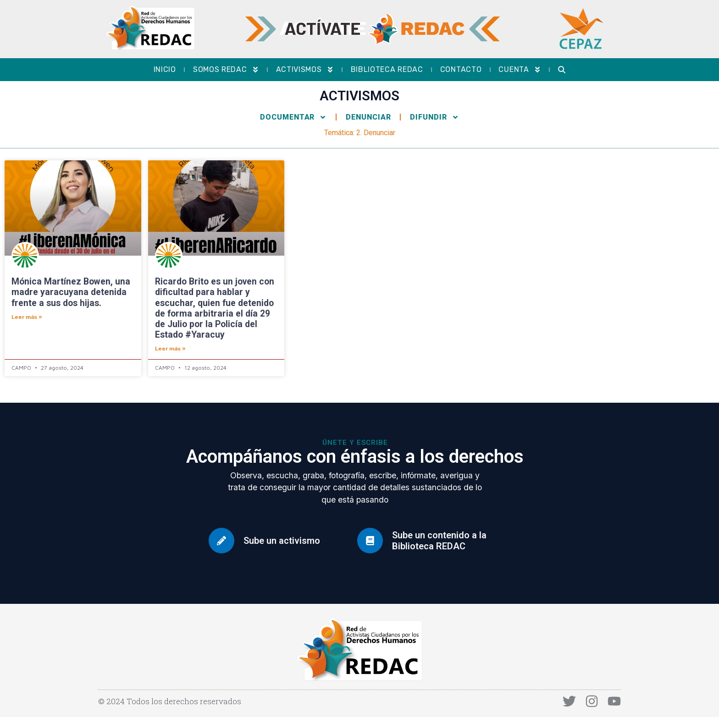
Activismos (305, 70)
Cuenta (519, 70)
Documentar (293, 117)
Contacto (461, 69)
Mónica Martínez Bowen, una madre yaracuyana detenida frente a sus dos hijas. (70, 292)
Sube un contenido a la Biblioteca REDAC (439, 541)
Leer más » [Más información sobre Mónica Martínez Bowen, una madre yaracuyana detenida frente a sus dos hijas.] (26, 317)
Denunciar (368, 117)
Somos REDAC (226, 70)
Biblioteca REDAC (387, 69)
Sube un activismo (281, 540)
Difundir (434, 117)
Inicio (165, 69)
